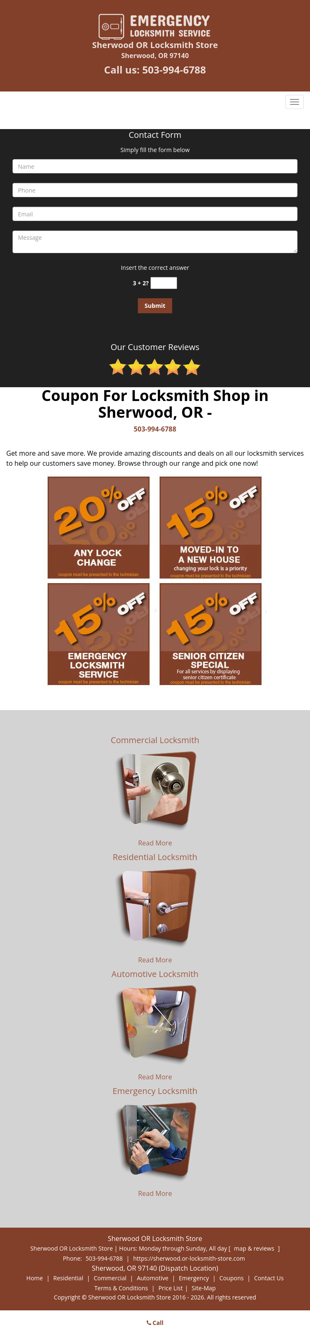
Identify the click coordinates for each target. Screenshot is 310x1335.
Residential (68, 1278)
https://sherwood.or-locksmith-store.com (189, 1258)
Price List (170, 1288)
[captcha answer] (163, 283)
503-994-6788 (174, 69)
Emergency (194, 1278)
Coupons (231, 1278)
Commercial (110, 1278)
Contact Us (269, 1278)
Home (34, 1278)
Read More (155, 843)
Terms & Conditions (121, 1288)
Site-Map (204, 1288)
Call (155, 1323)
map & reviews (255, 1248)
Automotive (152, 1278)
